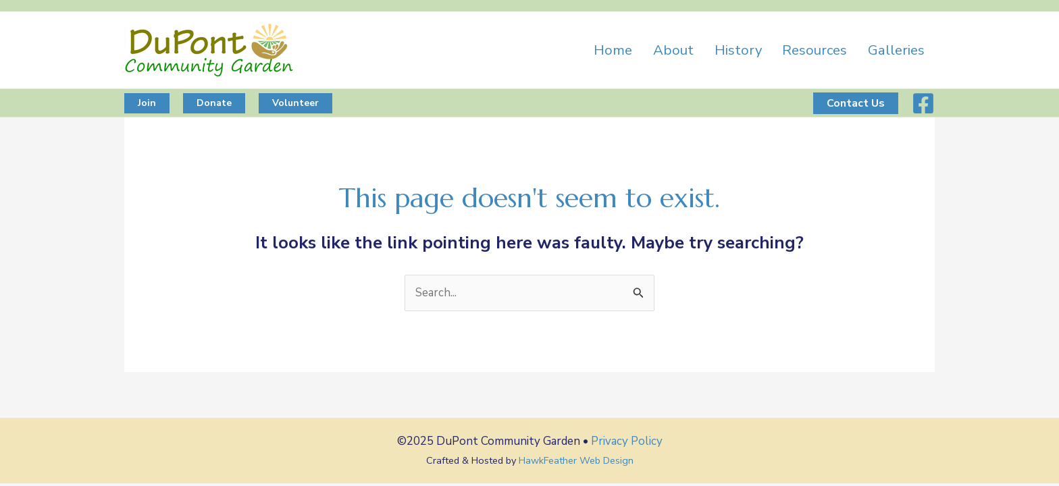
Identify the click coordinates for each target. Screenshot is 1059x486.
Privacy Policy (627, 441)
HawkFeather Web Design (576, 460)
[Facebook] (923, 103)
